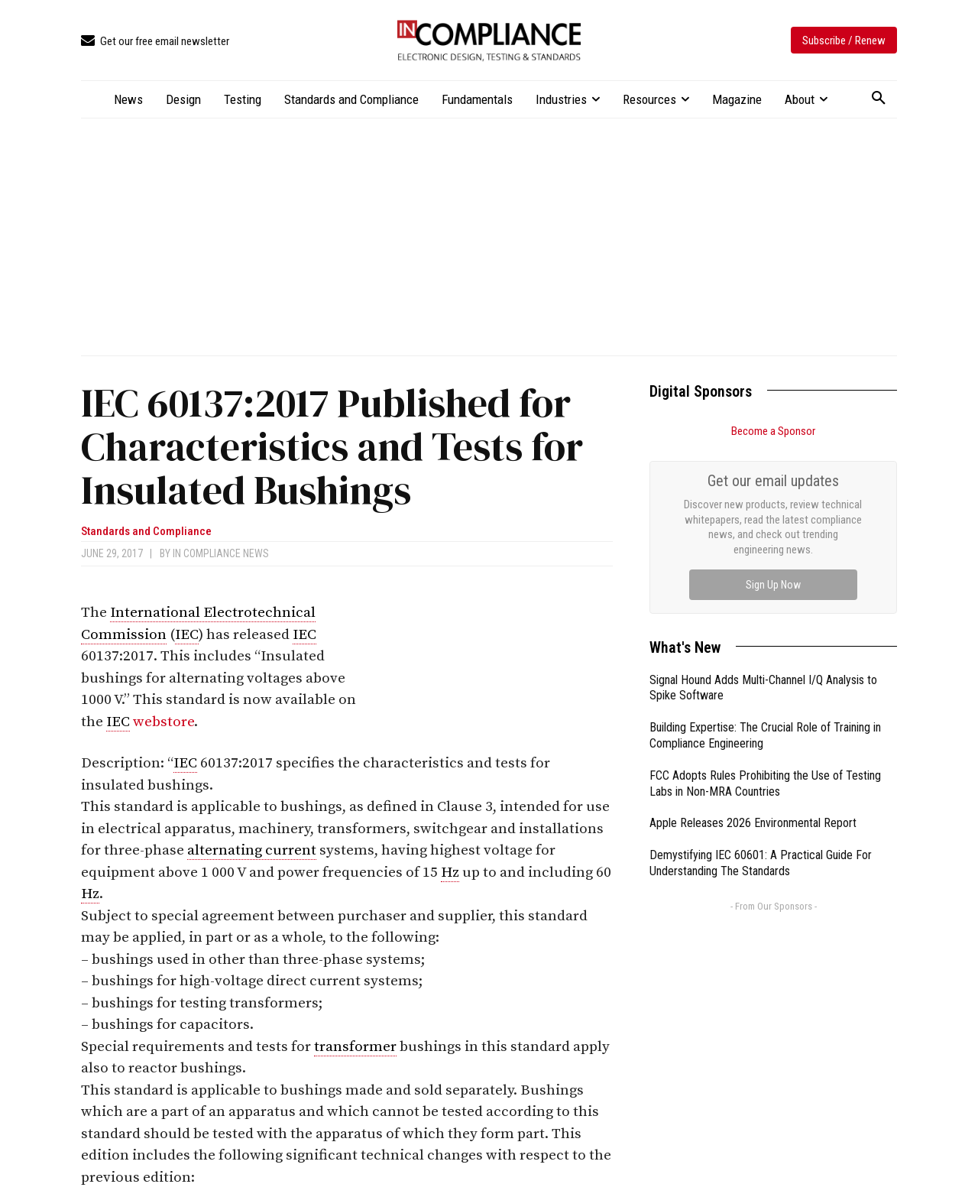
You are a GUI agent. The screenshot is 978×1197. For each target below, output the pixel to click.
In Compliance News (221, 553)
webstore (163, 722)
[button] (878, 98)
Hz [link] (450, 872)
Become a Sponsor (773, 431)
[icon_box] (155, 42)
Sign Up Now (773, 585)
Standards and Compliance (146, 531)
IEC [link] (187, 635)
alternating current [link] (251, 850)
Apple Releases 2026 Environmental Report (753, 823)
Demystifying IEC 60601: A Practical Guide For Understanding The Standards (760, 863)
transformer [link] (355, 1047)
